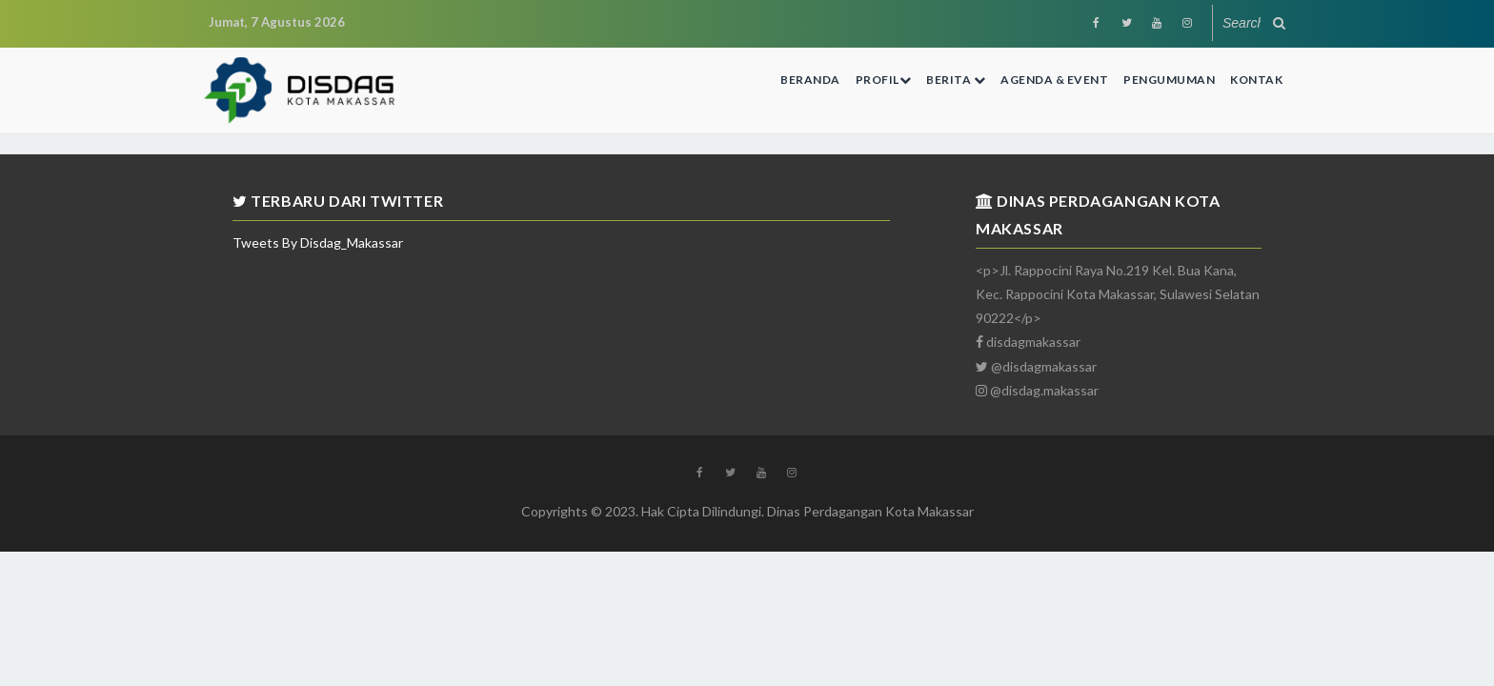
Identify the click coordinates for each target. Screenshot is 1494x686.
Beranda (810, 79)
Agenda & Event (1054, 79)
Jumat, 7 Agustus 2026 (277, 22)
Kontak (1256, 79)
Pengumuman (1169, 79)
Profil (884, 79)
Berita (955, 79)
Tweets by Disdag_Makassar (317, 242)
